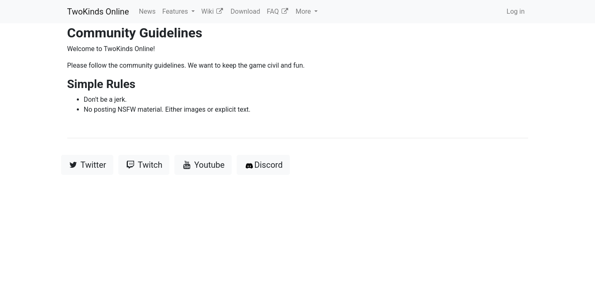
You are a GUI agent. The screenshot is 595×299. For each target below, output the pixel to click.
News (147, 11)
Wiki (212, 11)
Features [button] (176, 11)
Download (245, 11)
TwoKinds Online (98, 12)
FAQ (278, 11)
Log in (515, 11)
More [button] (304, 11)
